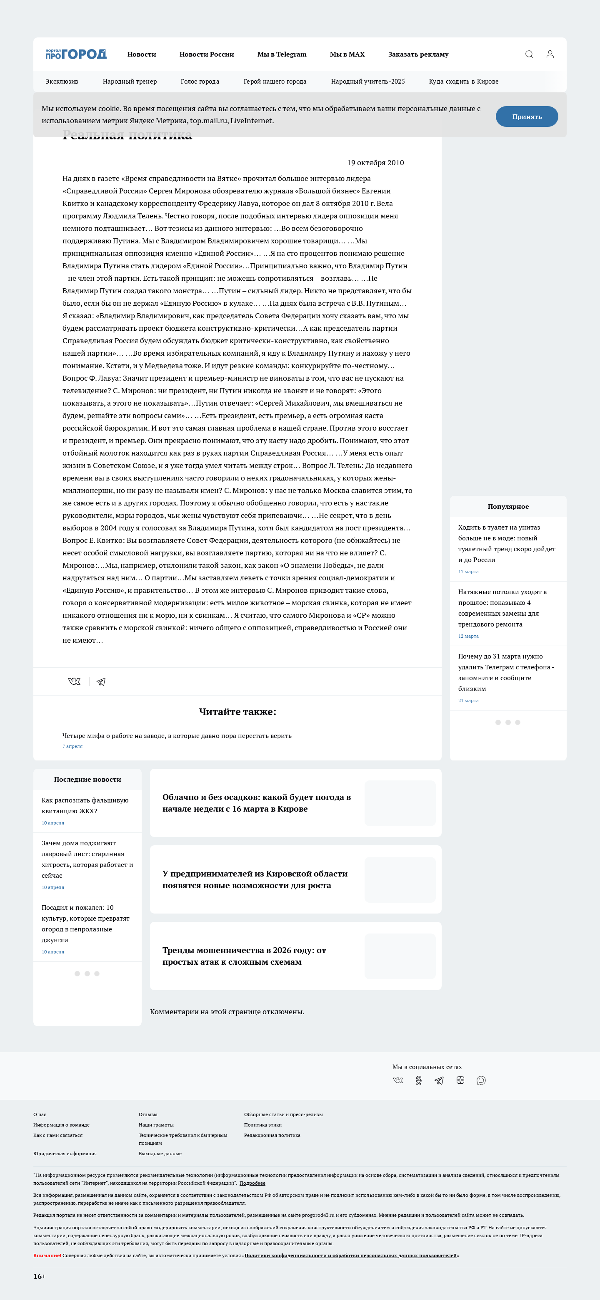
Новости (142, 54)
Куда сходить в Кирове (464, 81)
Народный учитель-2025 (368, 81)
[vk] (75, 681)
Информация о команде (61, 1125)
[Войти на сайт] (550, 54)
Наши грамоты (156, 1125)
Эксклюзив (62, 81)
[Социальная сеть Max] (481, 1080)
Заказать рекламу (418, 54)
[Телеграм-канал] (439, 1080)
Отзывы (148, 1114)
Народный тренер (130, 81)
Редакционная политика (272, 1135)
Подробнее (252, 1183)
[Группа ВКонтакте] (398, 1080)
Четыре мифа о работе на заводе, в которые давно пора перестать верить (237, 741)
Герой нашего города (275, 81)
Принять (527, 116)
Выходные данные (160, 1153)
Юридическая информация (65, 1153)
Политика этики (263, 1125)
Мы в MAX (347, 54)
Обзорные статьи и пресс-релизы (283, 1114)
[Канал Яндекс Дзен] (460, 1080)
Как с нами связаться (57, 1135)
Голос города (200, 81)
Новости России (207, 54)
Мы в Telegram (282, 54)
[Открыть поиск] (529, 54)
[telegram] (103, 681)
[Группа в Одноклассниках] (418, 1080)
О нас (39, 1114)
